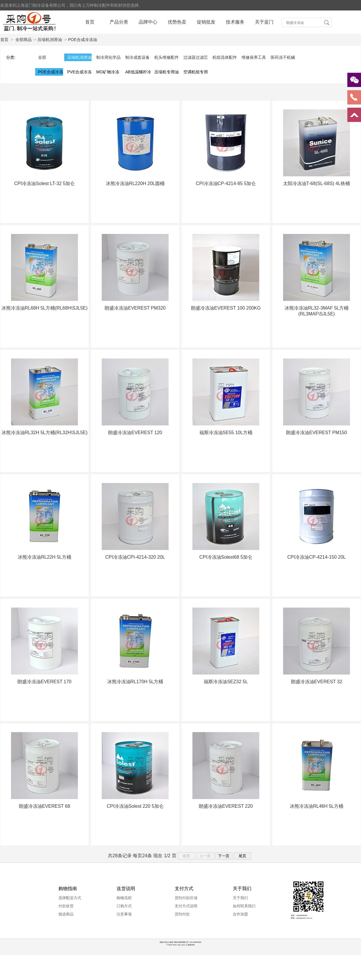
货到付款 (182, 914)
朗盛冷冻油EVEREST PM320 (135, 308)
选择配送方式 (69, 898)
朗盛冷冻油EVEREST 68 (44, 806)
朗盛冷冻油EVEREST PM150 (316, 432)
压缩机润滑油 (49, 39)
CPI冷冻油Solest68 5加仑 (225, 557)
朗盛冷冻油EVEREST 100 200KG (226, 308)
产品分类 (119, 21)
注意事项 (124, 914)
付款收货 (66, 906)
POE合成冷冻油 (82, 39)
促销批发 (206, 21)
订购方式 (124, 906)
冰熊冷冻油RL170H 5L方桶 (135, 681)
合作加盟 (240, 914)
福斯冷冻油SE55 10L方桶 (225, 432)
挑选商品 (66, 914)
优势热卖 (177, 21)
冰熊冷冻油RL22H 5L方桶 (44, 557)
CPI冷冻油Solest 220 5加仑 (135, 806)
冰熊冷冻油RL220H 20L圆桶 (135, 183)
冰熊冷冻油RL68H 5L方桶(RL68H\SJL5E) (44, 308)
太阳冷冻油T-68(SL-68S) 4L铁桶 (316, 183)
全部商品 (23, 39)
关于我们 (240, 898)
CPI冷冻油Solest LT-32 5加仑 (44, 183)
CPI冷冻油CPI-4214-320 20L (135, 557)
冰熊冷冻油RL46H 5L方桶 (316, 806)
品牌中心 (148, 21)
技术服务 (235, 21)
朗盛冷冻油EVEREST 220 (226, 806)
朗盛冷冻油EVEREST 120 (135, 432)
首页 (89, 21)
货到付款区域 (186, 898)
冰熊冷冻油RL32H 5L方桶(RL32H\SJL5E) (44, 432)
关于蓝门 (264, 21)
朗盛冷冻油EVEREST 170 (44, 681)
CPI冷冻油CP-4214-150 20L (316, 557)
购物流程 (124, 898)
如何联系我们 (244, 906)
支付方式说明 (186, 906)
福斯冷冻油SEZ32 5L (226, 681)
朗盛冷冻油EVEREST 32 (316, 681)
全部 (42, 57)
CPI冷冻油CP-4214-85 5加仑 (226, 183)
